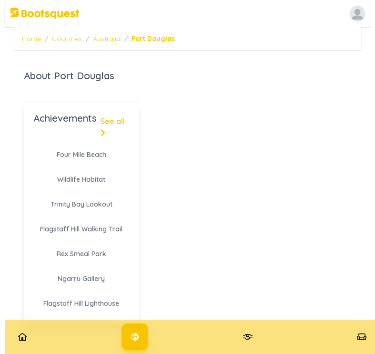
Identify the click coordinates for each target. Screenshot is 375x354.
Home (31, 38)
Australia (107, 38)
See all (113, 126)
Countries (67, 38)
